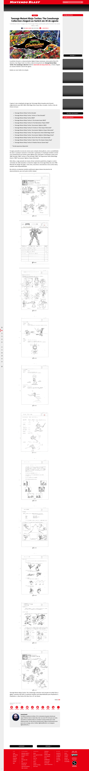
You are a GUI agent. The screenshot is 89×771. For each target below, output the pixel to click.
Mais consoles (24, 768)
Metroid (46, 753)
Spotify (37, 708)
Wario (45, 757)
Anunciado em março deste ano (41, 64)
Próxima (48, 746)
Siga (14, 763)
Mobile (22, 756)
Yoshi (34, 761)
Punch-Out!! (46, 761)
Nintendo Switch (25, 755)
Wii (22, 761)
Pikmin (34, 763)
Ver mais (73, 55)
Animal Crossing (36, 764)
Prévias (14, 761)
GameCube (23, 764)
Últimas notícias (68, 15)
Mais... (57, 761)
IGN (59, 699)
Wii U (22, 758)
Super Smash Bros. (48, 764)
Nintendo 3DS (24, 759)
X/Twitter (22, 708)
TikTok (32, 708)
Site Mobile (15, 755)
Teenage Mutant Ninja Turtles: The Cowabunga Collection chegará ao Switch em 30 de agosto (35, 19)
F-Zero (34, 759)
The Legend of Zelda (37, 755)
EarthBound (46, 759)
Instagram (17, 708)
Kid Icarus (35, 766)
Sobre (65, 753)
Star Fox (35, 758)
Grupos (53, 708)
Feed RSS (58, 759)
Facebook (12, 708)
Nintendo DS (24, 763)
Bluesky (48, 708)
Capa (14, 753)
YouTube (27, 708)
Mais (58, 708)
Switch (35, 15)
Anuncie (66, 758)
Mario (34, 753)
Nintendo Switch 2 (25, 753)
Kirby (34, 756)
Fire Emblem (47, 756)
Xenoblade (46, 762)
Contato (66, 756)
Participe (66, 755)
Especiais (15, 758)
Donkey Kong (47, 754)
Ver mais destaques (72, 113)
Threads (42, 708)
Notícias (14, 756)
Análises (15, 759)
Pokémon (46, 751)
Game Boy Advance (25, 766)
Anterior (21, 746)
